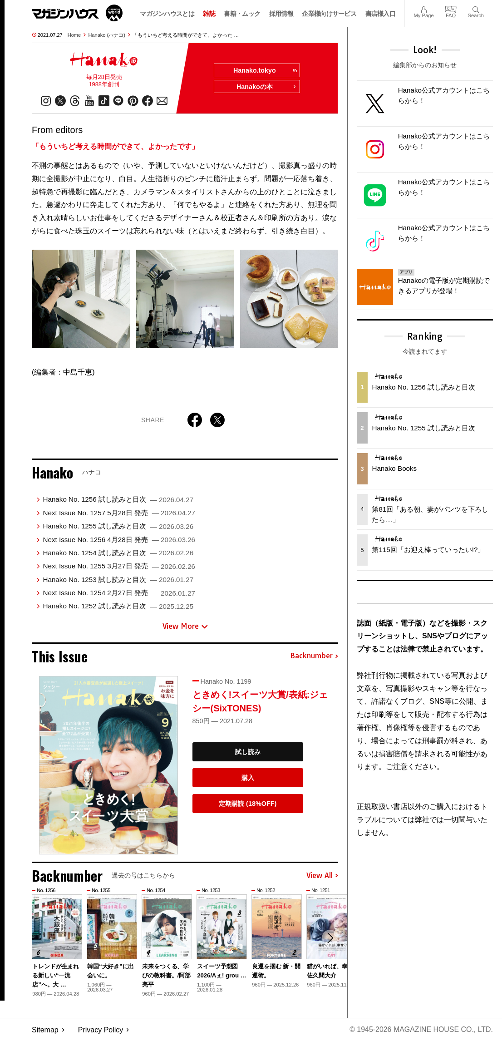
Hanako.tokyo (264, 70)
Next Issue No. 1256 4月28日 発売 (119, 539)
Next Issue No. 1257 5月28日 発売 (119, 513)
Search (475, 8)
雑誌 (209, 13)
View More (185, 626)
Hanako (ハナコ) (107, 35)
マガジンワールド (77, 13)
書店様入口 (380, 13)
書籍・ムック (242, 13)
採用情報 (281, 13)
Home (74, 35)
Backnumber (314, 656)
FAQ (450, 8)
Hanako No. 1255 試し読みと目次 (118, 526)
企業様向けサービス (329, 13)
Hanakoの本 (266, 87)
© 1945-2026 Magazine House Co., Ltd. (421, 1030)
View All (322, 876)
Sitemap (45, 1030)
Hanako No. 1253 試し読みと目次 (118, 579)
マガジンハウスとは (167, 13)
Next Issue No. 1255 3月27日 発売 (119, 566)
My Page (423, 8)
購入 (247, 777)
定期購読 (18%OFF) (247, 803)
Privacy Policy (100, 1030)
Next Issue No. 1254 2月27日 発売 (119, 593)
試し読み (248, 752)
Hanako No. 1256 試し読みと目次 (118, 499)
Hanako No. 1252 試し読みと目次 (118, 606)
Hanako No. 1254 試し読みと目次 (118, 553)
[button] (330, 938)
